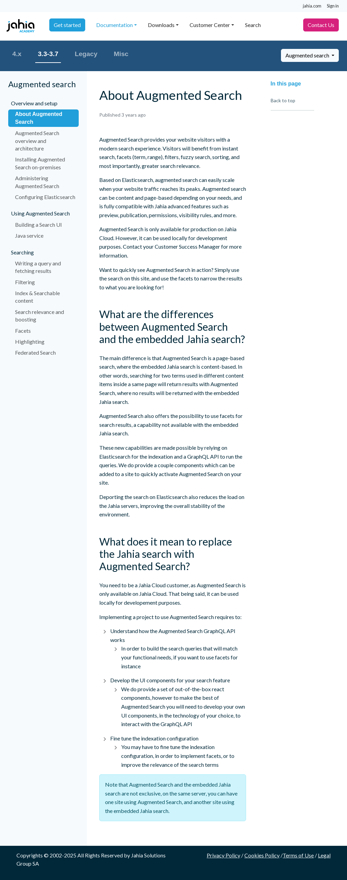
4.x (17, 53)
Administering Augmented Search (37, 182)
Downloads (161, 25)
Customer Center (210, 25)
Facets (23, 330)
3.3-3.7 (48, 53)
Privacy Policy (223, 855)
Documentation (114, 25)
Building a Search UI (38, 224)
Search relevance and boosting (39, 315)
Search (253, 25)
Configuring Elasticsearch (45, 197)
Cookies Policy (262, 855)
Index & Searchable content (37, 297)
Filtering (25, 282)
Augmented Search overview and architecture (37, 141)
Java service (29, 235)
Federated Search (35, 352)
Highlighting (29, 341)
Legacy (86, 53)
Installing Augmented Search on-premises (40, 163)
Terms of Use (298, 855)
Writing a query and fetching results (38, 267)
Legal (324, 855)
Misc (121, 53)
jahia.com (312, 6)
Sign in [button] (333, 6)
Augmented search (307, 55)
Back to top (283, 100)
